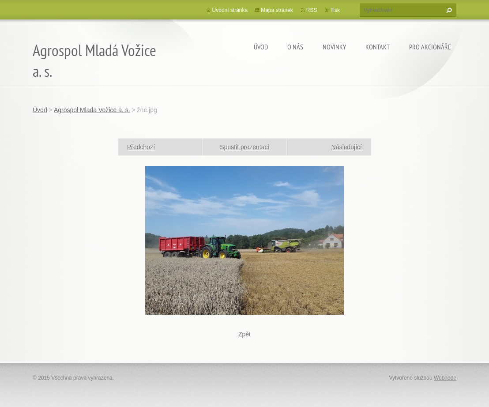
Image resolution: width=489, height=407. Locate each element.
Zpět (244, 334)
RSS (311, 10)
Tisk (335, 10)
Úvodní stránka (230, 10)
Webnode (445, 378)
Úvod (261, 46)
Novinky (334, 46)
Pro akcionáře (430, 46)
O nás (295, 46)
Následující (346, 147)
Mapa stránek (277, 10)
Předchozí (141, 147)
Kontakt (377, 46)
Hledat (448, 10)
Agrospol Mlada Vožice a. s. (92, 109)
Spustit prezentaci (244, 147)
